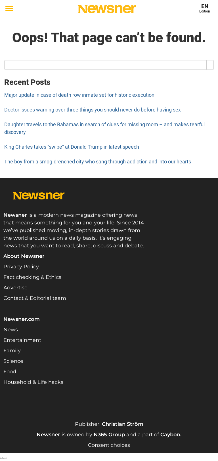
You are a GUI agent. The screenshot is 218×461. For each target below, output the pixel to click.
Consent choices (109, 445)
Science (13, 361)
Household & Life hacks (33, 382)
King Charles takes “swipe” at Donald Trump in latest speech (71, 147)
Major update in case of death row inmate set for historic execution (79, 95)
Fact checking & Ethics (32, 277)
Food (9, 372)
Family (12, 351)
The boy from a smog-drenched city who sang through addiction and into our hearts (97, 162)
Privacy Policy (21, 267)
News (10, 330)
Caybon (170, 434)
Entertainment (22, 340)
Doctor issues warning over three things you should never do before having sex (92, 110)
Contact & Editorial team (34, 298)
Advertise (15, 288)
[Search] (210, 65)
